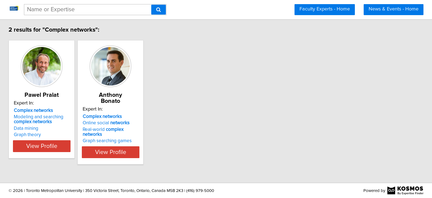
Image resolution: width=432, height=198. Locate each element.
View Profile (49, 146)
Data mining (27, 128)
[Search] (158, 10)
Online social (120, 116)
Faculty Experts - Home (324, 9)
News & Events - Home (393, 9)
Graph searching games (121, 129)
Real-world (127, 123)
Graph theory (28, 134)
